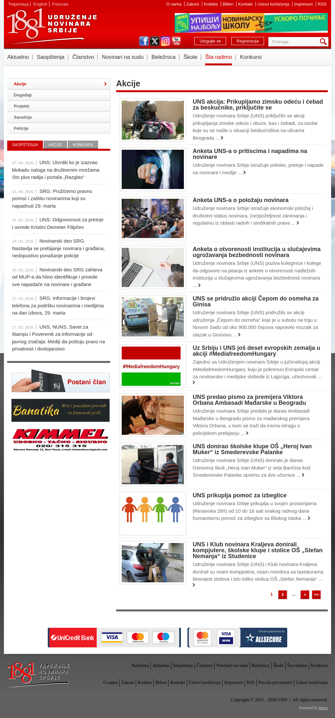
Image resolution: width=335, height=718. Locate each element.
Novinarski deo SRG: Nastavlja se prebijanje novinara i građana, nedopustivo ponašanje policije (58, 248)
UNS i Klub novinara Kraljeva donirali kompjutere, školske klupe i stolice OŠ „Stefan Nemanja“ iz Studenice (258, 550)
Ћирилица (18, 4)
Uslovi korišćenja (274, 4)
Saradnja (23, 117)
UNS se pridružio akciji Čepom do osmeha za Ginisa (256, 301)
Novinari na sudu (123, 57)
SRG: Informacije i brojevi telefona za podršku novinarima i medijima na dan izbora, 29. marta (58, 305)
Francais (60, 4)
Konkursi (250, 57)
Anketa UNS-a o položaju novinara (241, 200)
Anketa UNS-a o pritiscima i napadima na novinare (250, 154)
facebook (144, 41)
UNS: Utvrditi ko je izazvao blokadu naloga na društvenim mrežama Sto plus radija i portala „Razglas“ (55, 170)
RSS (322, 4)
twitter (155, 41)
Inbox (323, 708)
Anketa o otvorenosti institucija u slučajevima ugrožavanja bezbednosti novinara (257, 252)
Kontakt (246, 4)
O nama (174, 4)
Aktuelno (18, 57)
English (40, 4)
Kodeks (211, 4)
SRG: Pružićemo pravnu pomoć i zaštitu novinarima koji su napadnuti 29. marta (52, 198)
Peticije (21, 128)
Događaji (23, 95)
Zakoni (193, 4)
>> (316, 594)
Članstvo (83, 57)
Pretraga (324, 41)
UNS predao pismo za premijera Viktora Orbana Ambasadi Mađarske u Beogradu (249, 400)
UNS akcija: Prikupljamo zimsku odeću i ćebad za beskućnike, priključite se (258, 104)
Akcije (20, 84)
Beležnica (163, 57)
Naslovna (140, 665)
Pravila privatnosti (275, 682)
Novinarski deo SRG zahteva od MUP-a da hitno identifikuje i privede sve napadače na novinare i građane (57, 277)
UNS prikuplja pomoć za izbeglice (240, 495)
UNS (52, 26)
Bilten (229, 4)
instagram (165, 41)
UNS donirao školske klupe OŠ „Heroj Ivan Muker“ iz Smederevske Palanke (252, 449)
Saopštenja (50, 57)
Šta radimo (218, 57)
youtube (176, 41)
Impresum (304, 4)
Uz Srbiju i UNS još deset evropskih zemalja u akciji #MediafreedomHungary (256, 351)
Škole (191, 57)
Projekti (21, 106)
